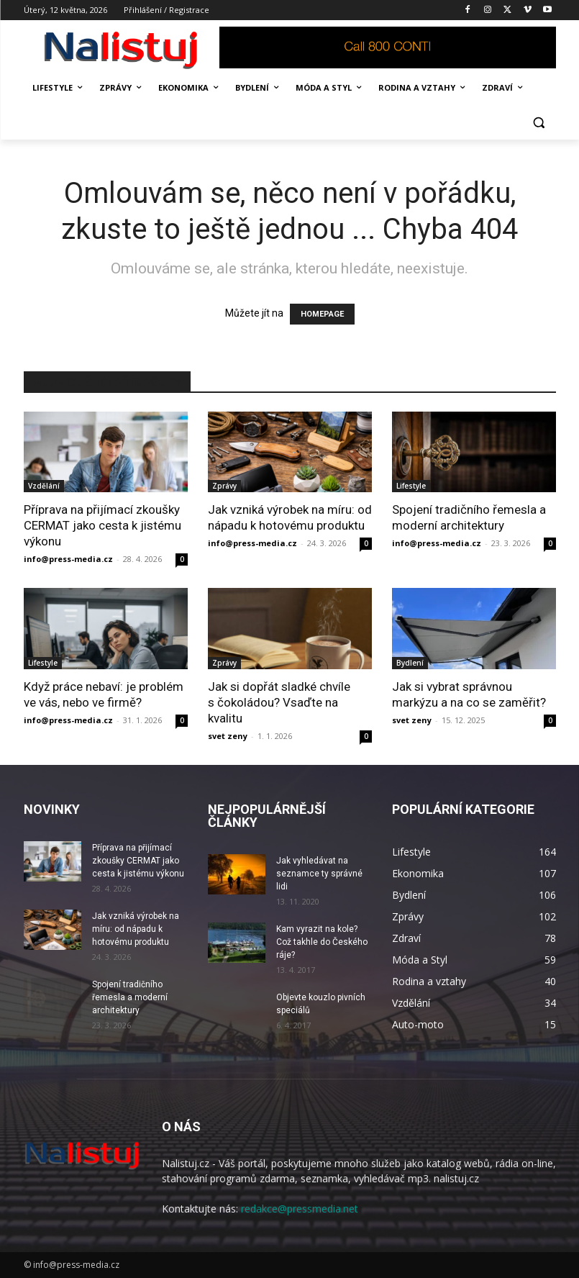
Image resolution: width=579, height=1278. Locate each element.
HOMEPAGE (322, 314)
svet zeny (227, 735)
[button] (539, 123)
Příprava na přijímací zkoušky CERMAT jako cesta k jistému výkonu (102, 525)
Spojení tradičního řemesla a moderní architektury (130, 997)
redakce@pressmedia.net (299, 1208)
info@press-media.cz (68, 558)
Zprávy (224, 486)
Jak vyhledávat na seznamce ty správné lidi (319, 874)
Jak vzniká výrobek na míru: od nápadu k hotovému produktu (135, 929)
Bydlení (410, 663)
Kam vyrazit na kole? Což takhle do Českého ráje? (322, 942)
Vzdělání (44, 486)
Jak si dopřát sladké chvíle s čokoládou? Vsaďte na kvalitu (279, 702)
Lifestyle (411, 486)
